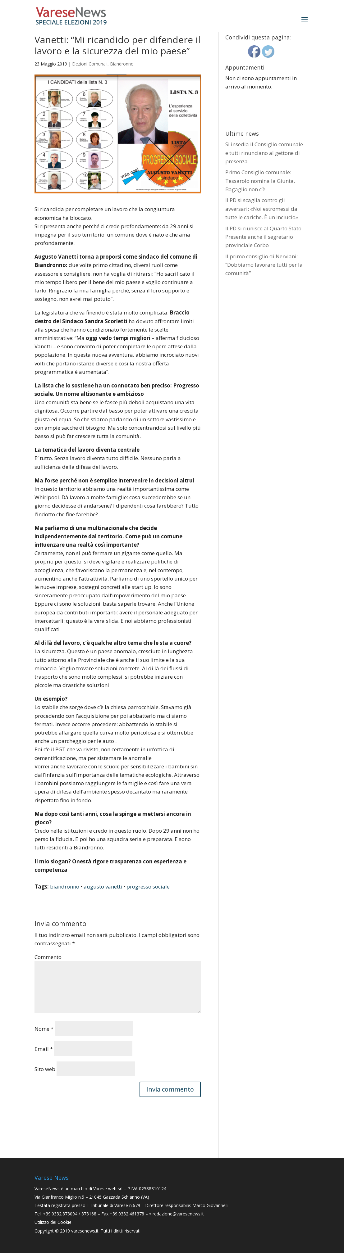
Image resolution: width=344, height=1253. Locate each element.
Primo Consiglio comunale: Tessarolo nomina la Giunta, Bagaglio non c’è (260, 180)
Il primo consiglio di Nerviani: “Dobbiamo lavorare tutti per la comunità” (264, 265)
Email (43, 1048)
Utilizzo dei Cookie (52, 1222)
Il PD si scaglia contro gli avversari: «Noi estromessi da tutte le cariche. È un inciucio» (261, 208)
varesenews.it (85, 1231)
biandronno (64, 886)
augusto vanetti (103, 886)
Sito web (44, 1069)
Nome (43, 1028)
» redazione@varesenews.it (176, 1214)
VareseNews (47, 1189)
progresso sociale (148, 886)
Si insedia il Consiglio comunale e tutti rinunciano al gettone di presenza (264, 153)
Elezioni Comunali (90, 64)
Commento (48, 957)
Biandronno (122, 64)
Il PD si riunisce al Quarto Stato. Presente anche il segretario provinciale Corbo (264, 237)
